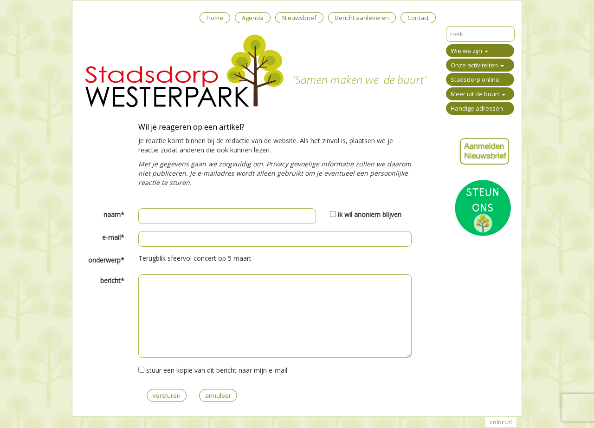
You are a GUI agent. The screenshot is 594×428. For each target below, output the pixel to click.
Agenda (253, 17)
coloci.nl (501, 422)
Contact (418, 17)
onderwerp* (106, 260)
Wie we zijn (469, 50)
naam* (113, 214)
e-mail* (113, 237)
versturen (167, 395)
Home (215, 17)
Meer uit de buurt (478, 94)
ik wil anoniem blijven (369, 214)
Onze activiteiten (477, 65)
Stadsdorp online (475, 79)
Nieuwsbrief (299, 17)
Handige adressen (477, 108)
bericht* (112, 280)
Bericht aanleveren (362, 17)
